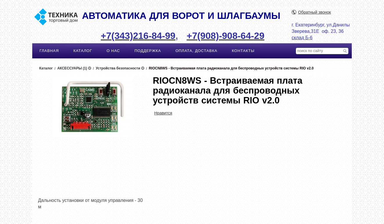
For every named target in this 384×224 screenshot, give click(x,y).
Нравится (163, 113)
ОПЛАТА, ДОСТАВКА (196, 51)
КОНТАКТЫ (243, 51)
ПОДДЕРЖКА (147, 51)
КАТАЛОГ (82, 51)
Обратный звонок (314, 12)
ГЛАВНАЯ (49, 51)
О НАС (113, 51)
